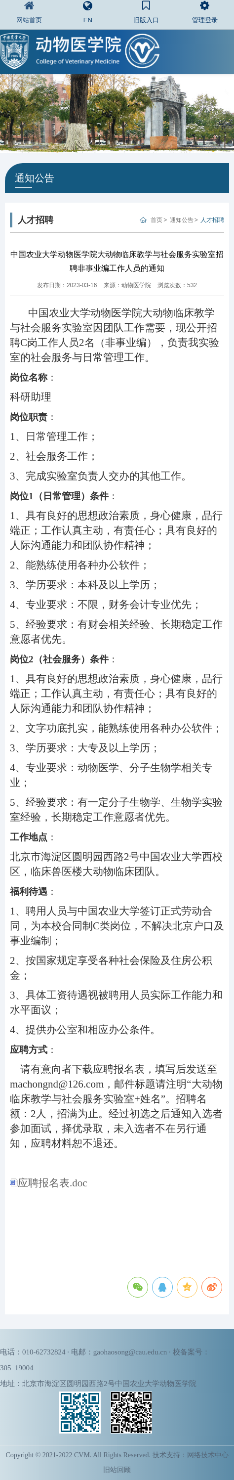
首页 (156, 220)
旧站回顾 (117, 1470)
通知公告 (182, 220)
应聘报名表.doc (48, 1183)
